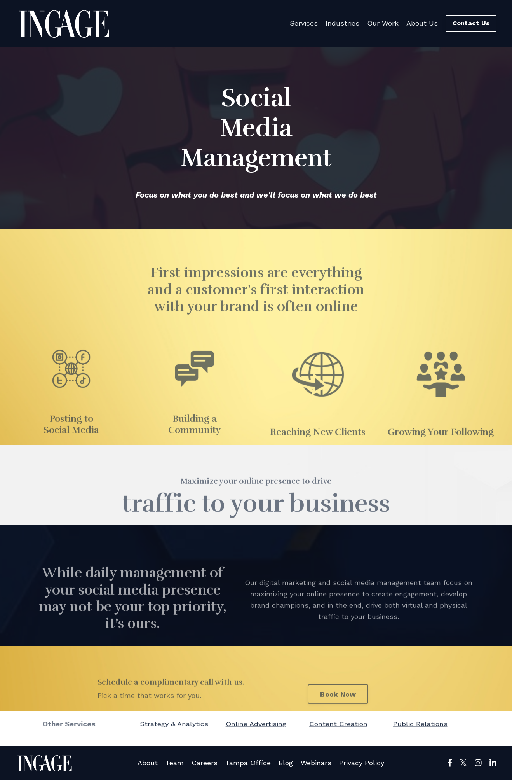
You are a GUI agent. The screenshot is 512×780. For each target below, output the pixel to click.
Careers (205, 763)
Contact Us (471, 23)
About (148, 763)
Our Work (383, 23)
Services (304, 23)
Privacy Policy (361, 763)
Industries (342, 23)
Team (174, 763)
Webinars (316, 763)
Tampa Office (248, 763)
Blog (286, 763)
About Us (422, 23)
